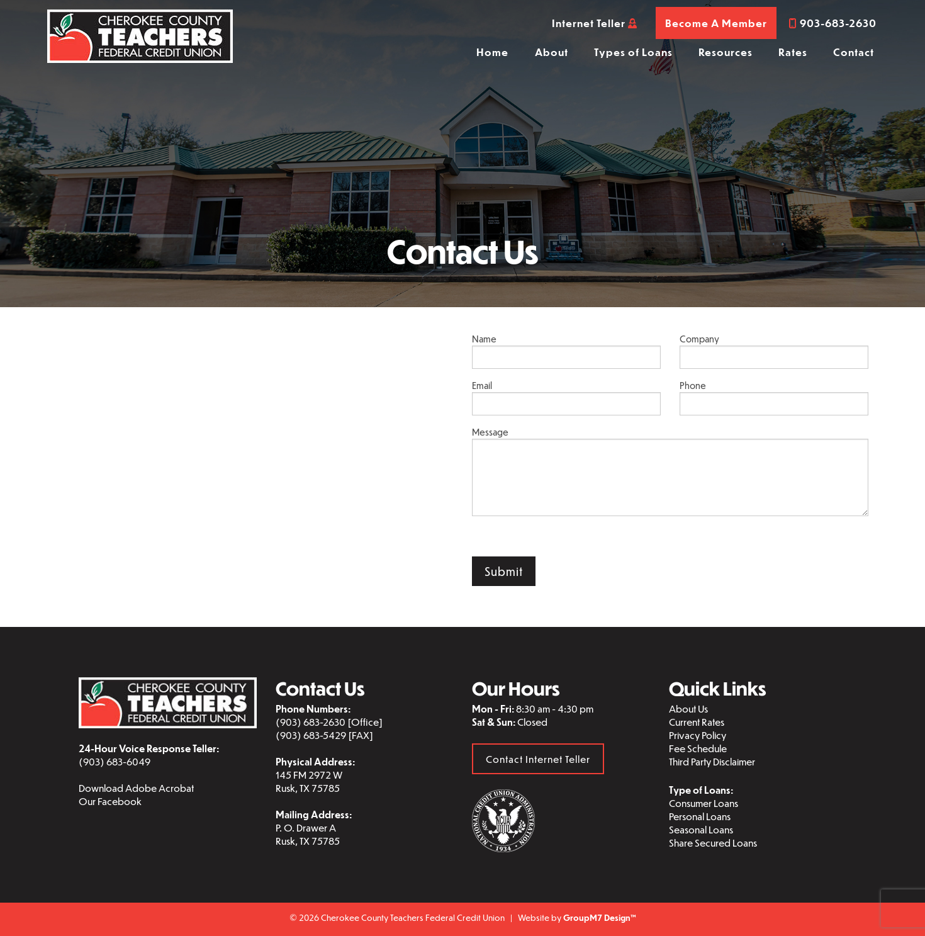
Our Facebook (110, 801)
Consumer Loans (703, 803)
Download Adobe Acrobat (136, 788)
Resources (725, 52)
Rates (792, 52)
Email (566, 397)
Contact (853, 52)
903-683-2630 (833, 23)
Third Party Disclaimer (712, 761)
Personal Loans (700, 816)
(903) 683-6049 (114, 761)
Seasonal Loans (701, 829)
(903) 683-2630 (310, 722)
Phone (774, 397)
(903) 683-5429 (311, 735)
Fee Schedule (698, 748)
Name (566, 351)
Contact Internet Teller (538, 759)
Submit (504, 571)
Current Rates (696, 722)
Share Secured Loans (713, 843)
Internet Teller (594, 23)
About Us (688, 708)
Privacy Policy (697, 735)
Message (670, 471)
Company (774, 351)
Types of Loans (633, 52)
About (551, 52)
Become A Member (716, 23)
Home (492, 52)
